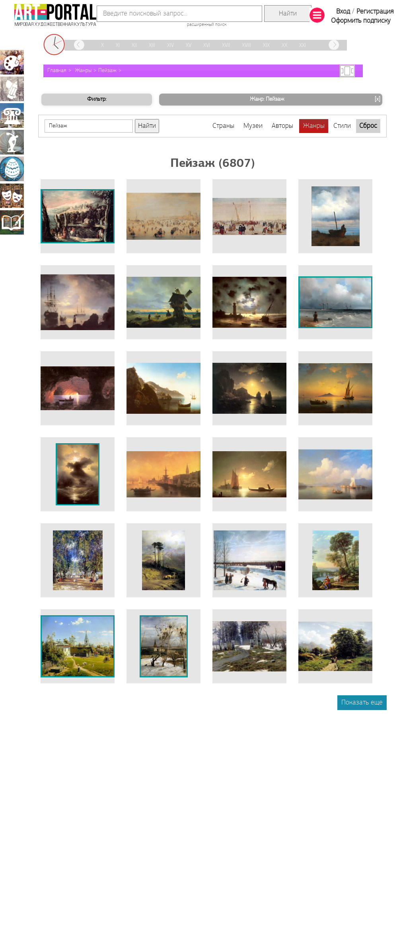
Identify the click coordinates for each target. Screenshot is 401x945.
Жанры (83, 71)
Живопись (12, 62)
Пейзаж (107, 71)
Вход (343, 12)
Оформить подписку (361, 21)
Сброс (368, 126)
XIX (266, 46)
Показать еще (362, 702)
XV (188, 46)
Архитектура (12, 115)
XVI (206, 46)
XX (284, 46)
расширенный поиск (206, 24)
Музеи (253, 126)
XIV (170, 46)
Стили (342, 126)
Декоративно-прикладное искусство (12, 169)
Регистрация (374, 12)
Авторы (282, 126)
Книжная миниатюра (12, 222)
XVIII (246, 46)
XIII (152, 46)
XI (118, 46)
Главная (56, 71)
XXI (302, 46)
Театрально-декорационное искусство (12, 195)
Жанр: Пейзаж (316, 100)
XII (134, 46)
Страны (223, 126)
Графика (12, 88)
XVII (226, 46)
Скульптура (12, 142)
